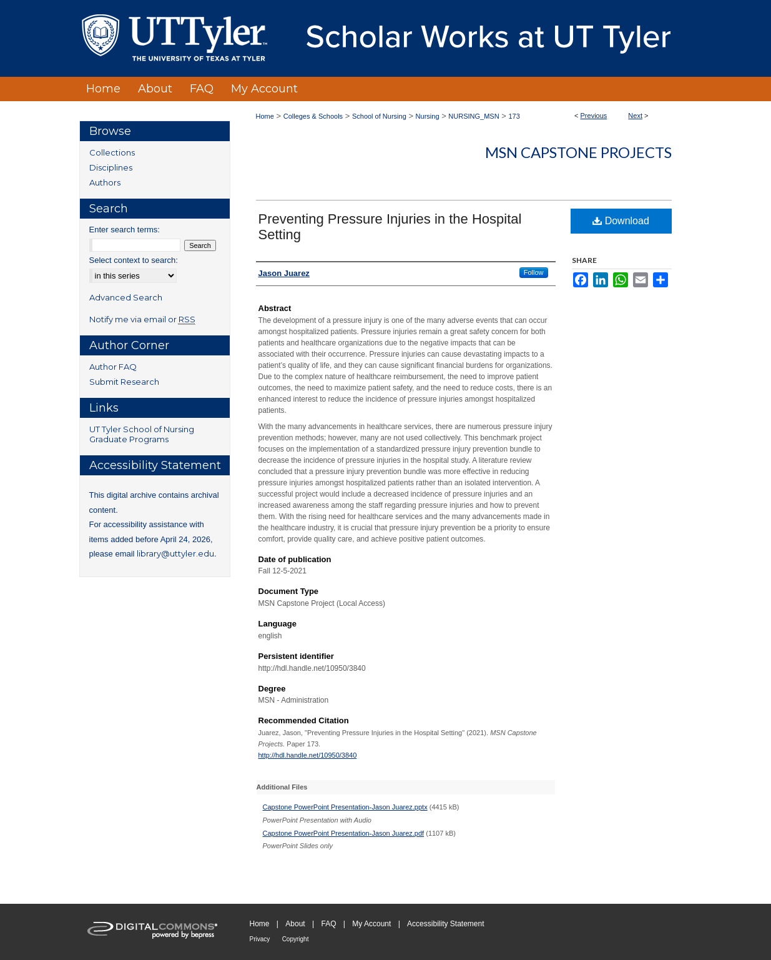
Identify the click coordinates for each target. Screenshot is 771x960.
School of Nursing (379, 116)
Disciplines (110, 167)
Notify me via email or (142, 319)
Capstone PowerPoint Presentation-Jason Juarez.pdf (344, 833)
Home (265, 116)
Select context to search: (133, 260)
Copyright (295, 939)
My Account (371, 923)
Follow (534, 272)
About (295, 923)
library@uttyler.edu (175, 553)
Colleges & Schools (313, 116)
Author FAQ (113, 367)
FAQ (328, 923)
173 (513, 116)
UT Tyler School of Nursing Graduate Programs (141, 434)
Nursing (428, 116)
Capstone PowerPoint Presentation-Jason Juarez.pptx (345, 807)
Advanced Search (125, 297)
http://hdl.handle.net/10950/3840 (307, 755)
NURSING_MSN (473, 116)
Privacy (260, 939)
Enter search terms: (124, 229)
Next (635, 115)
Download (620, 220)
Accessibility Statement (445, 923)
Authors (104, 182)
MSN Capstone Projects (578, 152)
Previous (594, 115)
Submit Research (124, 382)
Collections (112, 152)
